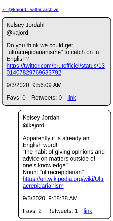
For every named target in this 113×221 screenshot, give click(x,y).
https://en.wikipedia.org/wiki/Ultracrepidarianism (63, 182)
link (71, 97)
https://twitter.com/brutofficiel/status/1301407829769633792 (56, 69)
